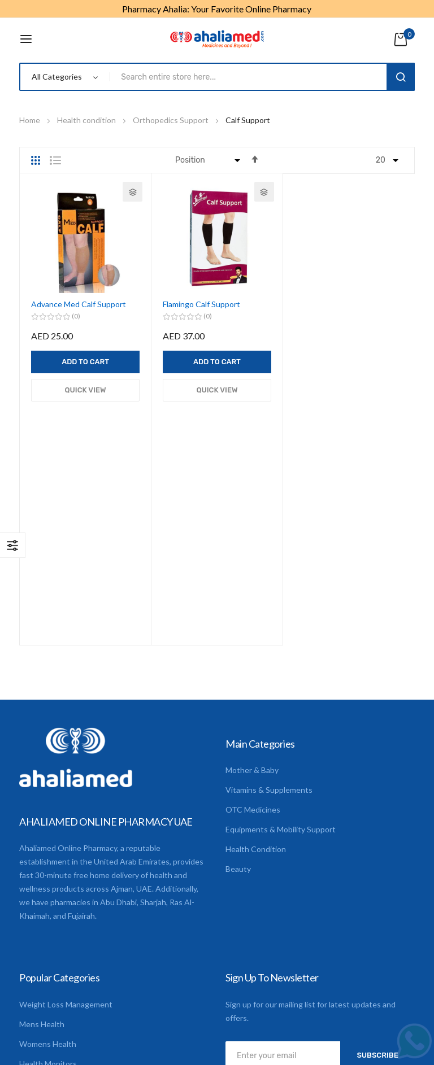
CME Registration (50, 937)
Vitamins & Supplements (269, 604)
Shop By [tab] (12, 545)
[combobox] (250, 77)
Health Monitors (48, 878)
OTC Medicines (252, 624)
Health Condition (255, 664)
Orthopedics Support (171, 120)
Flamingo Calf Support (201, 304)
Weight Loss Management (65, 819)
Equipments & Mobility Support (280, 644)
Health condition (87, 120)
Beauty (238, 683)
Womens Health (47, 858)
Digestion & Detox (52, 918)
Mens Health (41, 839)
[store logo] (217, 39)
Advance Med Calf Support (78, 304)
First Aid (34, 898)
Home (30, 120)
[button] (132, 192)
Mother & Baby (252, 585)
